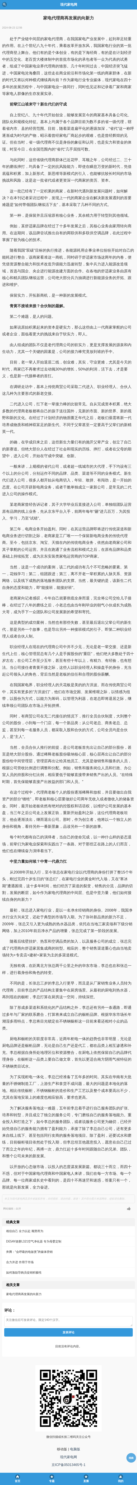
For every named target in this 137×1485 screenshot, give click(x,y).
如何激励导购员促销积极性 (24, 1272)
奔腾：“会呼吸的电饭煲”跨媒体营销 (29, 1251)
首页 (17, 1481)
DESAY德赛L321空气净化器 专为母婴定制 (33, 1241)
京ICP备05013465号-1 (68, 1465)
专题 (52, 1481)
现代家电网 (68, 1457)
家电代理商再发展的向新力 (24, 1294)
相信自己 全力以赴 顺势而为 (24, 1231)
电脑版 (75, 1449)
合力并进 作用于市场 (20, 1262)
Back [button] (4, 4)
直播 (86, 1481)
